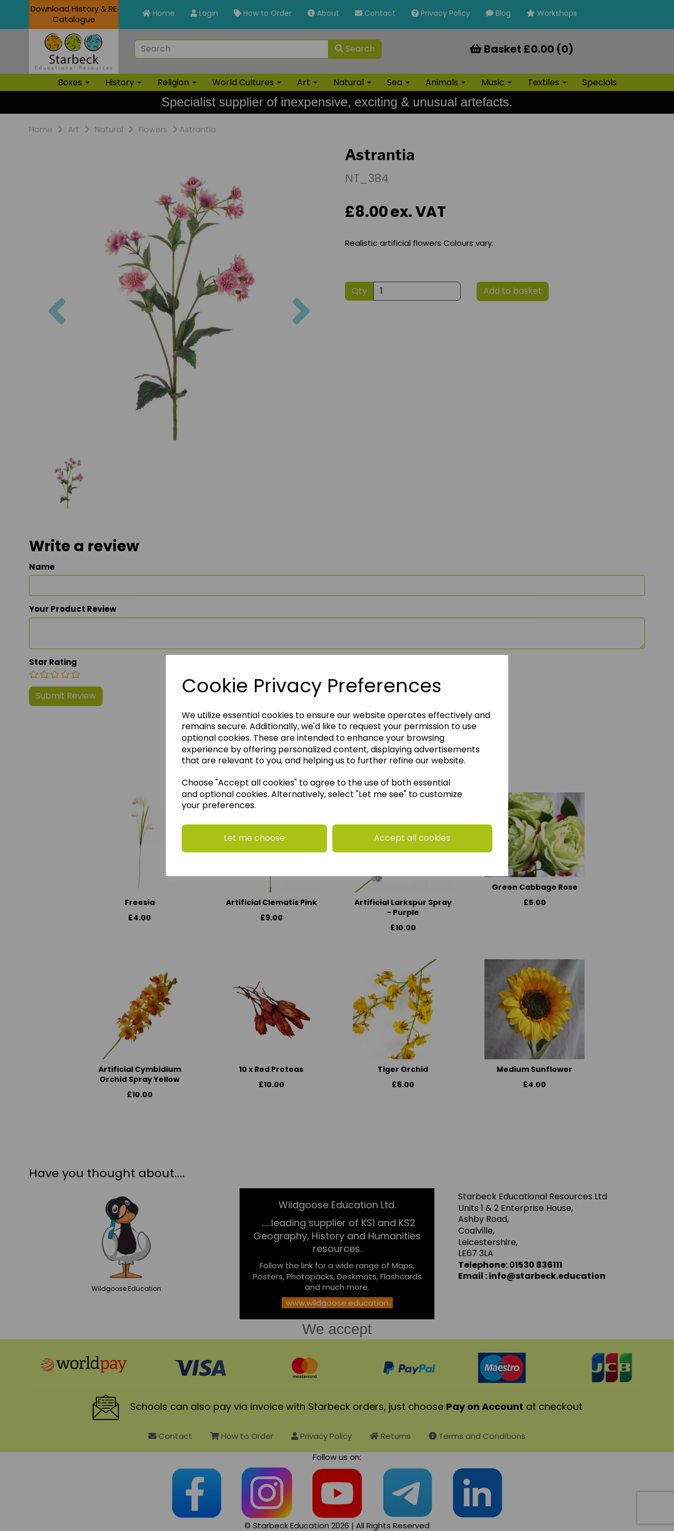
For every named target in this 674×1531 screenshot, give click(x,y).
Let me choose (254, 838)
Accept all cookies (412, 838)
